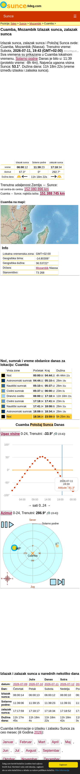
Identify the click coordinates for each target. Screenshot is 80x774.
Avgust (31, 750)
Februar (26, 742)
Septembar (51, 750)
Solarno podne (27, 58)
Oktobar (9, 759)
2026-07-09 (20, 684)
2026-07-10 (36, 684)
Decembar (52, 759)
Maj (68, 742)
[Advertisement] (40, 116)
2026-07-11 (51, 684)
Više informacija (62, 770)
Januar (8, 742)
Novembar (29, 759)
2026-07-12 (67, 684)
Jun (5, 750)
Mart (41, 742)
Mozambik (35, 23)
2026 (38, 732)
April (55, 742)
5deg (13, 23)
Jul (17, 750)
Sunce (8, 16)
